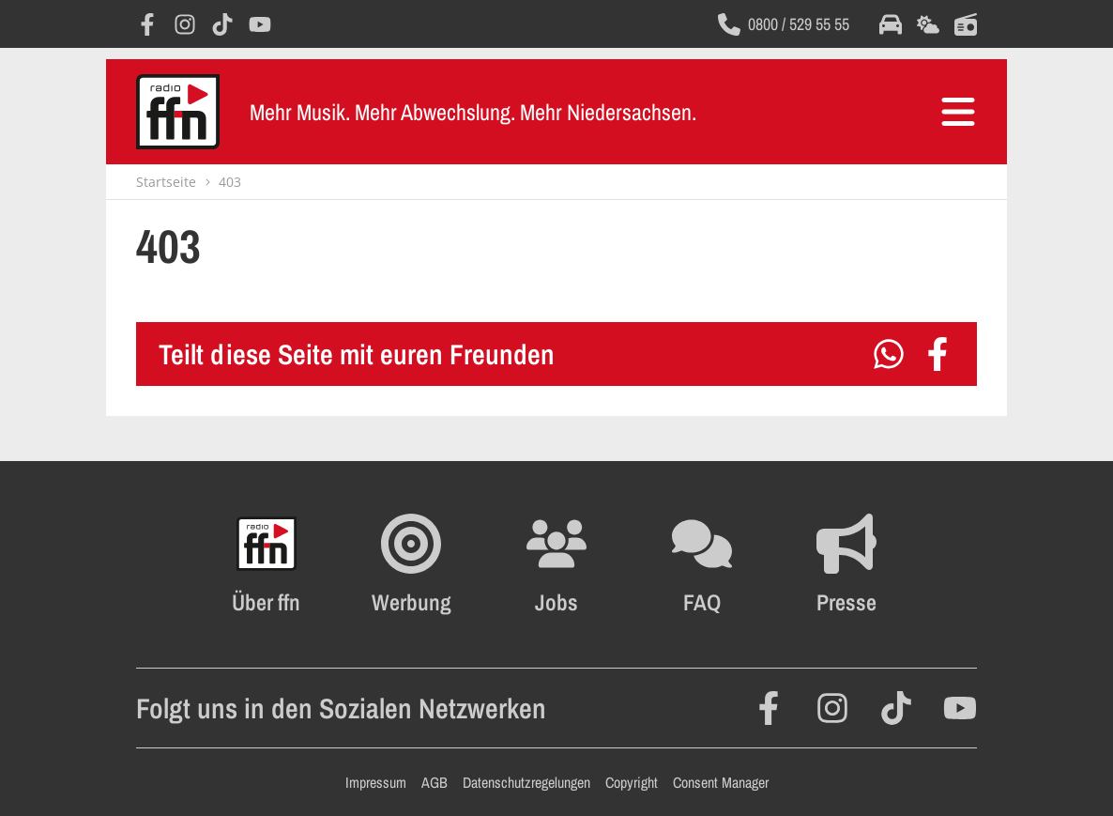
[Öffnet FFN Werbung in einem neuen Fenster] (411, 564)
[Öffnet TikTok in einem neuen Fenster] (222, 24)
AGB (434, 782)
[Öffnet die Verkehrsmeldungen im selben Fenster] (890, 24)
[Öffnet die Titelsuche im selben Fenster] (965, 24)
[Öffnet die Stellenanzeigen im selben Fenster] (556, 564)
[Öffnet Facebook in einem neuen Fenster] (147, 24)
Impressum (375, 782)
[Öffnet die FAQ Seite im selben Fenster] (702, 564)
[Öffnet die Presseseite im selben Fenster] (846, 564)
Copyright (631, 782)
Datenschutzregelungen (526, 782)
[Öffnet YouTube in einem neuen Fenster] (260, 24)
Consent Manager (721, 782)
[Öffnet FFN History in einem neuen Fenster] (266, 564)
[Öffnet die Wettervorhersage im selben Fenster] (928, 24)
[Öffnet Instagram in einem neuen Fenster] (185, 24)
